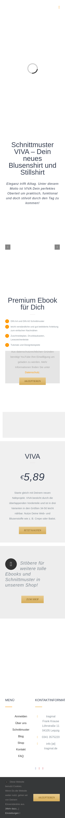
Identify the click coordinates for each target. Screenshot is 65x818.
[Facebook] (35, 768)
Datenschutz (32, 372)
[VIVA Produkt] (32, 530)
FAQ (21, 756)
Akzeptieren (32, 381)
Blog (21, 736)
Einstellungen (12, 813)
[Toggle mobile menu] (59, 7)
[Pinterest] (43, 768)
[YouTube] (39, 768)
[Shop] (32, 599)
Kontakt (20, 749)
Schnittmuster (20, 729)
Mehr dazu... (12, 808)
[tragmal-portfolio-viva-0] (32, 221)
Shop (21, 742)
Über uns (21, 723)
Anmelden (21, 716)
